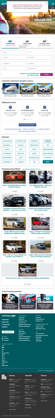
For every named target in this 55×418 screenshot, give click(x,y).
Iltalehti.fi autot (39, 327)
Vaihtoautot (5, 319)
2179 (37, 169)
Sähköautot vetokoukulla (29, 129)
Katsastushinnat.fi (40, 319)
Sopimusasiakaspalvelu (24, 340)
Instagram (6, 340)
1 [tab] (24, 119)
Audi (3, 345)
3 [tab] (28, 119)
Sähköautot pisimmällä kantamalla (13, 129)
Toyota (3, 360)
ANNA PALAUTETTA (8, 332)
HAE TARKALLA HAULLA (33, 75)
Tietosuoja (38, 339)
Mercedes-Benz (5, 353)
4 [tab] (30, 119)
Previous (3, 88)
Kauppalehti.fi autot (40, 328)
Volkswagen (5, 362)
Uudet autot (5, 322)
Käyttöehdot (39, 337)
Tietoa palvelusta (40, 333)
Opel (3, 356)
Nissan (3, 354)
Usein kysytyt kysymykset (42, 335)
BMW (3, 347)
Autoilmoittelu (22, 333)
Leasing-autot (6, 324)
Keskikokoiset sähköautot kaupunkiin (27, 131)
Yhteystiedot (39, 341)
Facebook (6, 338)
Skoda (3, 358)
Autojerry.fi (38, 317)
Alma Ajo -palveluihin (49, 370)
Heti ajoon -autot (23, 321)
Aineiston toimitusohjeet (25, 336)
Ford (3, 349)
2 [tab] (26, 119)
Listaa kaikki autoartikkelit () (31, 169)
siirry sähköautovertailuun (27, 124)
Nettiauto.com (39, 321)
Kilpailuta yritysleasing (24, 326)
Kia (2, 351)
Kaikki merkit (5, 365)
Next (52, 88)
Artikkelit (4, 327)
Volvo (3, 363)
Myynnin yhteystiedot (24, 338)
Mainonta (21, 335)
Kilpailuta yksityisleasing (25, 324)
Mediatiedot (21, 331)
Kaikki (47, 162)
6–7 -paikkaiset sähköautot (43, 129)
